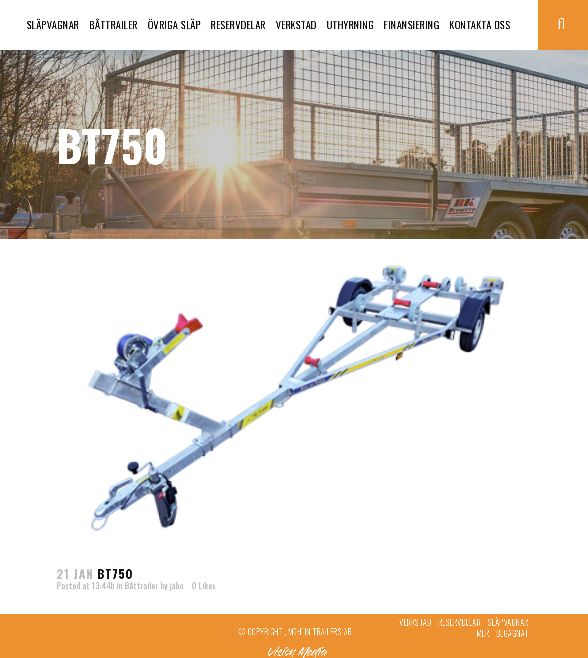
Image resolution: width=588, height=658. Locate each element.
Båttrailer (141, 586)
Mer (483, 633)
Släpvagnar (508, 622)
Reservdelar (459, 622)
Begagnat (512, 633)
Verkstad (415, 622)
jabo (177, 586)
